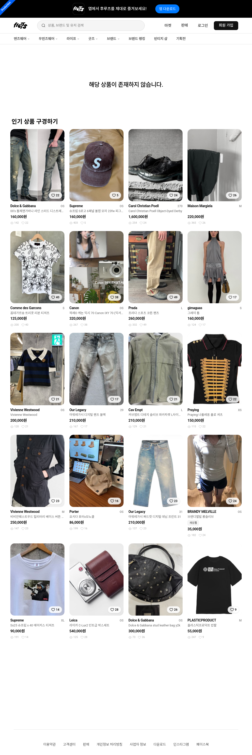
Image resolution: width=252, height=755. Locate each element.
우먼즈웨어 (48, 39)
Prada (132, 308)
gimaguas (195, 308)
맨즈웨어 (22, 39)
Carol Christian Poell (143, 206)
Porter (74, 512)
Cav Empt (135, 410)
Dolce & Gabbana (23, 206)
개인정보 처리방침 (109, 744)
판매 (184, 25)
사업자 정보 (138, 744)
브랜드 (113, 39)
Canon (74, 308)
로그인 (203, 25)
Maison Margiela (200, 206)
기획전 (181, 39)
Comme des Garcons (25, 308)
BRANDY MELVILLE (202, 512)
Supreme (76, 206)
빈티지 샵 (160, 39)
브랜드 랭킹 (137, 39)
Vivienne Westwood (25, 410)
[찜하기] (55, 195)
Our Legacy (77, 410)
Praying (193, 410)
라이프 (73, 39)
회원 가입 (226, 25)
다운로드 (160, 744)
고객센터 (69, 744)
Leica (73, 620)
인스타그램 (181, 744)
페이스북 (202, 744)
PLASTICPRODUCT (202, 620)
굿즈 (93, 39)
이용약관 (49, 744)
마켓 (167, 25)
